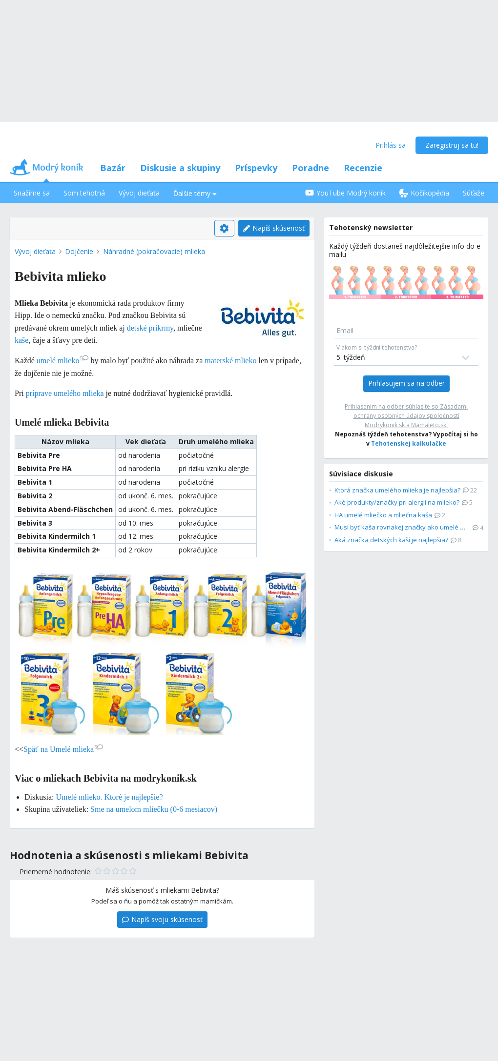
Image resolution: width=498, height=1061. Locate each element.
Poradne (310, 168)
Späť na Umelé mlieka (63, 749)
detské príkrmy (150, 328)
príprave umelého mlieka (65, 393)
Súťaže (473, 192)
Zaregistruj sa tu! (451, 145)
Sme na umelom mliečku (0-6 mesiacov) (153, 809)
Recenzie (363, 168)
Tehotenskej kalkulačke (408, 443)
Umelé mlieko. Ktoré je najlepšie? (109, 797)
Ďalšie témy (195, 193)
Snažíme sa (32, 192)
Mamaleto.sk (428, 425)
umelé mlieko (63, 360)
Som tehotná (84, 192)
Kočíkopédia (424, 192)
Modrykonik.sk (385, 425)
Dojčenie (79, 251)
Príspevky (256, 168)
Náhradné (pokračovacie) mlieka (154, 251)
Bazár (112, 168)
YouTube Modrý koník (345, 192)
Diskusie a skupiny (180, 168)
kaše (21, 340)
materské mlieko (230, 360)
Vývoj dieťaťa (139, 192)
